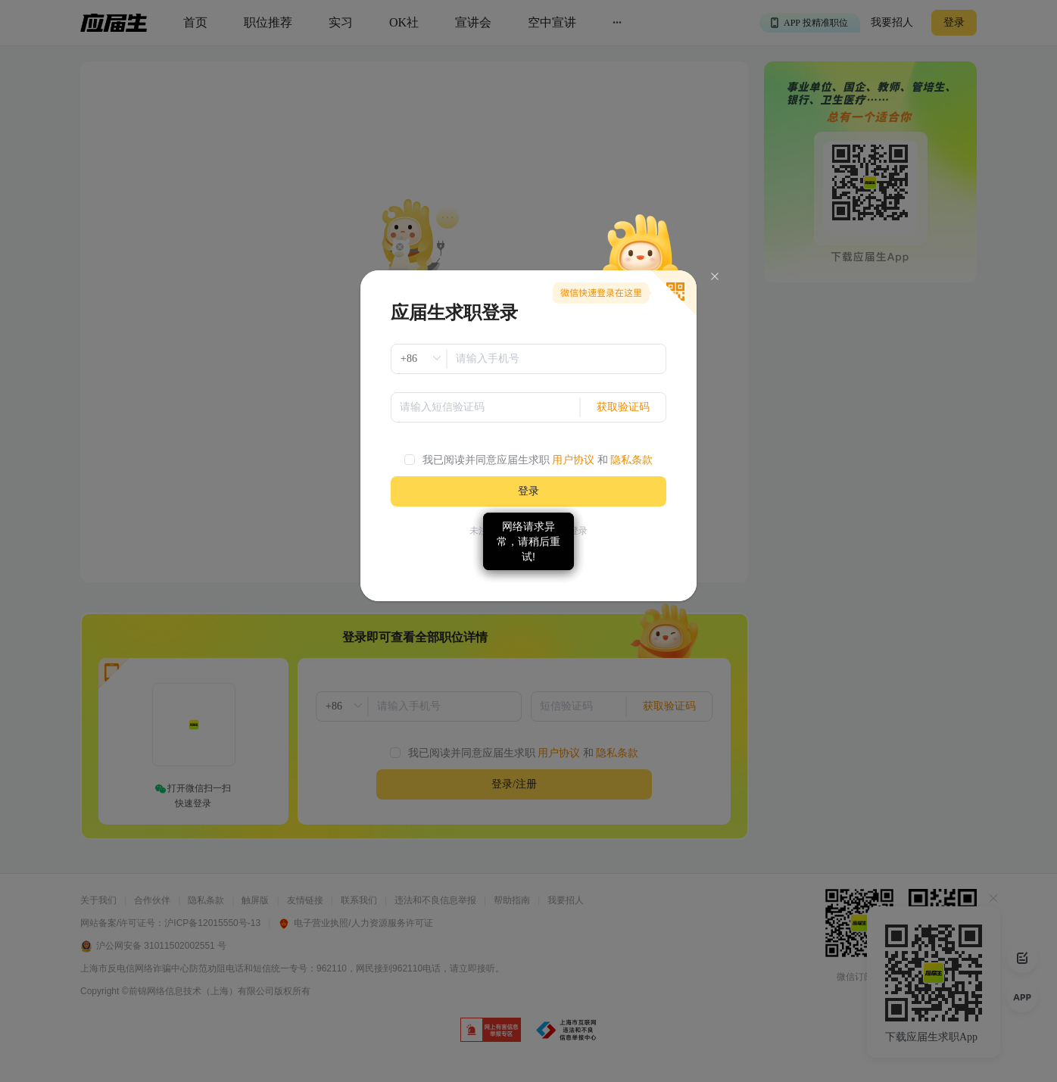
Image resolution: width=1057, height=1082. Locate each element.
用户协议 (573, 460)
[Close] (715, 276)
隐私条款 (631, 460)
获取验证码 (623, 407)
